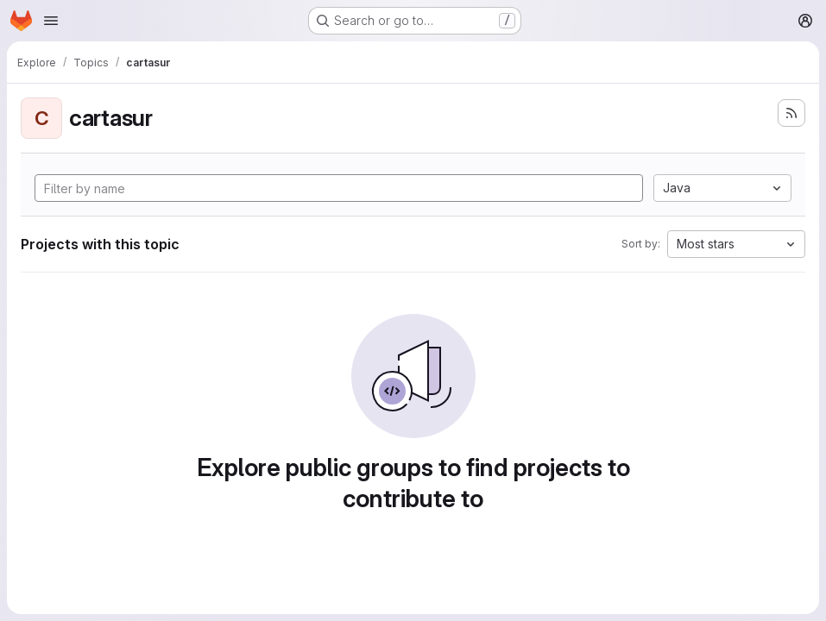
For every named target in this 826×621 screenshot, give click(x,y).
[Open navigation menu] (51, 20)
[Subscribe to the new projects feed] (791, 113)
